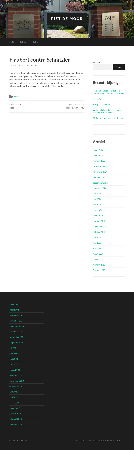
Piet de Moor (67, 19)
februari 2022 (99, 221)
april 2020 (97, 248)
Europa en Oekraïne (102, 104)
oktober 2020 (99, 232)
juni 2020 (97, 237)
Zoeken (96, 62)
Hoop (15, 106)
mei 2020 (97, 242)
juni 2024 (97, 199)
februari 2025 (99, 161)
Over (35, 42)
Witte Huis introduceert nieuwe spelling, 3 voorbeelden (107, 111)
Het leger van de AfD (75, 106)
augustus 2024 (99, 188)
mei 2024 (97, 204)
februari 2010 (99, 270)
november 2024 (100, 171)
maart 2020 (98, 253)
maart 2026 (98, 150)
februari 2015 (99, 264)
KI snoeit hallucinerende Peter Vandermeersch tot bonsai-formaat (109, 92)
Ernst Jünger (98, 99)
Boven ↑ (121, 441)
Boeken (23, 42)
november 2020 (100, 226)
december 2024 (100, 166)
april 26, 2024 (16, 66)
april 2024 (97, 210)
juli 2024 (97, 193)
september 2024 (100, 182)
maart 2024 (98, 215)
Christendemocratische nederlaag (108, 118)
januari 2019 (98, 259)
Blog (11, 42)
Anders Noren (106, 441)
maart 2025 (98, 155)
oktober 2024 (99, 177)
